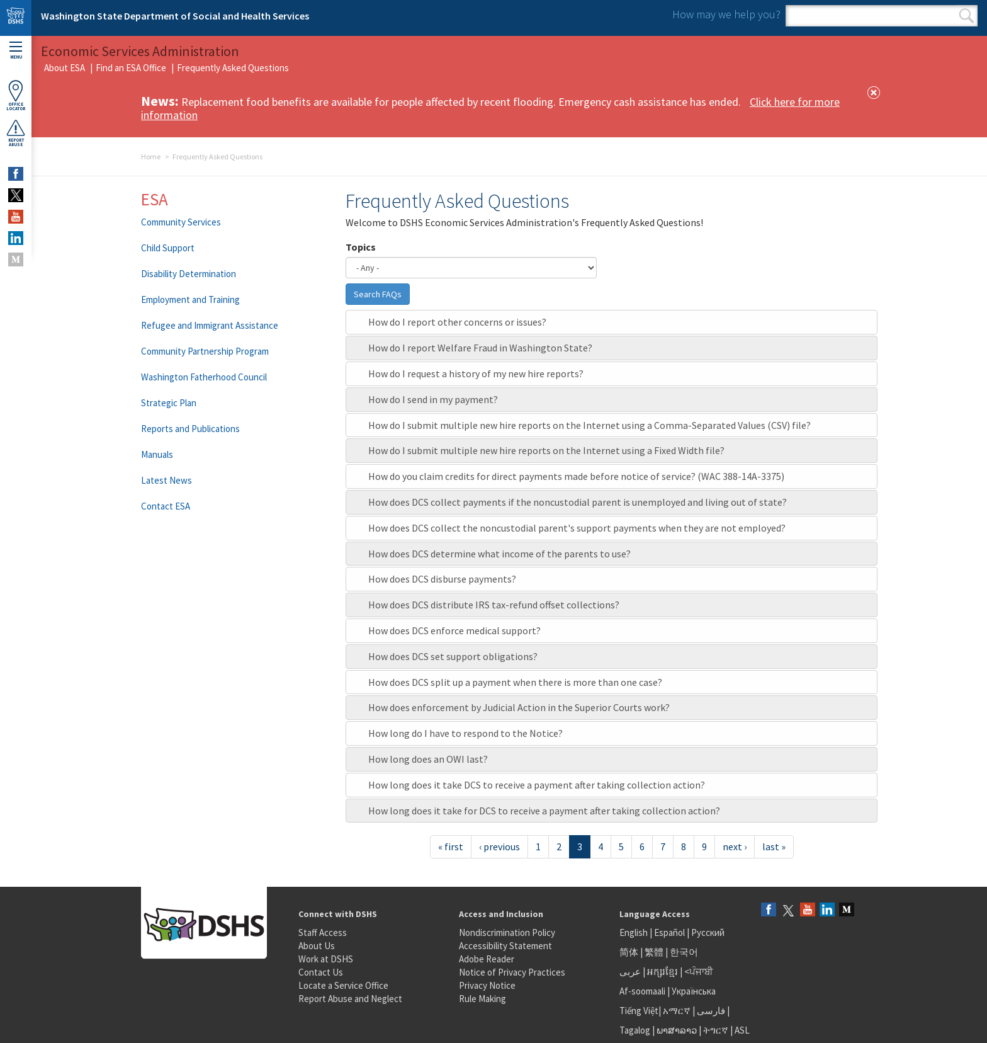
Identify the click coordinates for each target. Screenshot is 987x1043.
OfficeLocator (15, 95)
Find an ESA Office (131, 68)
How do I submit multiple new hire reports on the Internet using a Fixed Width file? (546, 450)
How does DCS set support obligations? (453, 656)
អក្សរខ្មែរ (662, 971)
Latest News (166, 480)
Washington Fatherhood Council (204, 377)
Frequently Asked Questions (233, 68)
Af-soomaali (642, 991)
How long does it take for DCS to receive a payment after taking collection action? (544, 810)
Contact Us (320, 972)
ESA (154, 199)
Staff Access (322, 932)
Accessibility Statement (505, 946)
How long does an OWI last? (428, 759)
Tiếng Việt (638, 1011)
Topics (361, 247)
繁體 (655, 952)
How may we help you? (726, 14)
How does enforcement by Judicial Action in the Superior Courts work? (519, 707)
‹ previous (499, 846)
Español (669, 932)
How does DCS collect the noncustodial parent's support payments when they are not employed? (577, 528)
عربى (630, 971)
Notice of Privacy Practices (512, 972)
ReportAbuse (15, 132)
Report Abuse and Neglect (350, 999)
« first (450, 846)
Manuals (157, 454)
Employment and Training (190, 299)
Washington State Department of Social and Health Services (175, 15)
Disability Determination (188, 274)
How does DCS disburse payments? (442, 579)
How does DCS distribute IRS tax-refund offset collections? (493, 604)
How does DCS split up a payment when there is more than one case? (515, 682)
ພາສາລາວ (677, 1030)
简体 (628, 952)
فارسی (710, 1011)
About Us (316, 946)
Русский (708, 932)
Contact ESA (165, 506)
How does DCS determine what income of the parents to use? (499, 553)
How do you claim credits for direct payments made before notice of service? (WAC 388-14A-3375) (576, 476)
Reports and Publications (190, 429)
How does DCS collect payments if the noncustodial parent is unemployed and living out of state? (577, 502)
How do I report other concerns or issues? (457, 322)
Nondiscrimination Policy (507, 932)
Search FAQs (378, 294)
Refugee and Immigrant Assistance (209, 325)
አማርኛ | (679, 1011)
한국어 (684, 952)
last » (774, 846)
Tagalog (634, 1030)
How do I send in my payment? (433, 399)
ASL (742, 1030)
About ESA (64, 68)
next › (735, 846)
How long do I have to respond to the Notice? (465, 733)
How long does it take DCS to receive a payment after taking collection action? (536, 784)
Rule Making (482, 999)
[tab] (611, 322)
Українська (694, 991)
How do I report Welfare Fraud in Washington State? (480, 347)
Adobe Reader (486, 959)
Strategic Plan (168, 403)
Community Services (181, 222)
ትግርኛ (715, 1030)
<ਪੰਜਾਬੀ (698, 971)
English (634, 932)
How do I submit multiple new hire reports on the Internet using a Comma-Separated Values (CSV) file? (589, 425)
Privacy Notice (487, 985)
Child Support (168, 248)
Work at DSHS (325, 959)
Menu (15, 51)
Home (151, 156)
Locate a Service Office (343, 985)
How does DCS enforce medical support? (454, 630)
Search (967, 15)
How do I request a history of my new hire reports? (476, 373)
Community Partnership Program (205, 351)
